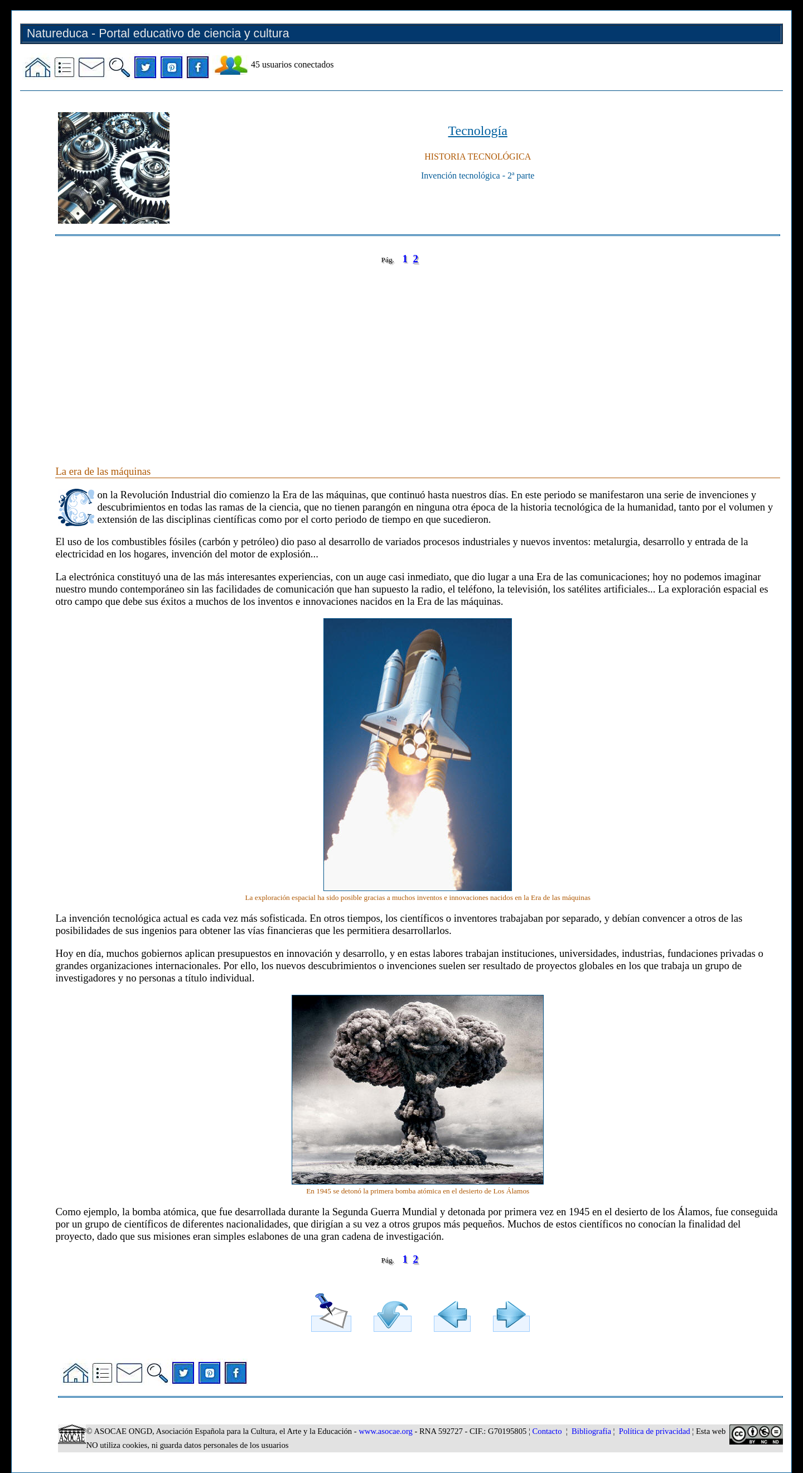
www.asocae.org (385, 1431)
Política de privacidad (654, 1431)
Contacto (547, 1431)
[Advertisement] (389, 354)
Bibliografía (591, 1431)
